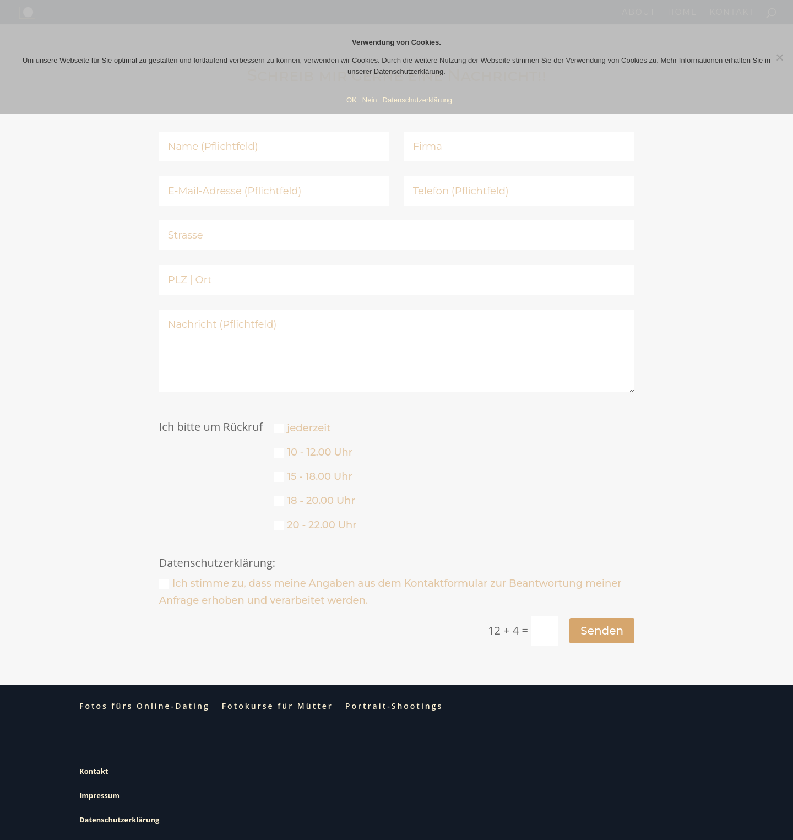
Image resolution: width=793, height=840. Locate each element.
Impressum (99, 795)
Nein (369, 100)
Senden (601, 630)
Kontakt (93, 771)
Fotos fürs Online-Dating (144, 706)
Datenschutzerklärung (119, 820)
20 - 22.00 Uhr (315, 525)
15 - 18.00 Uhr (313, 476)
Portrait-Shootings (394, 706)
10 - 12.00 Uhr (313, 452)
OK (351, 100)
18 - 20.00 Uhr (314, 501)
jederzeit (302, 428)
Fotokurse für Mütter (277, 706)
